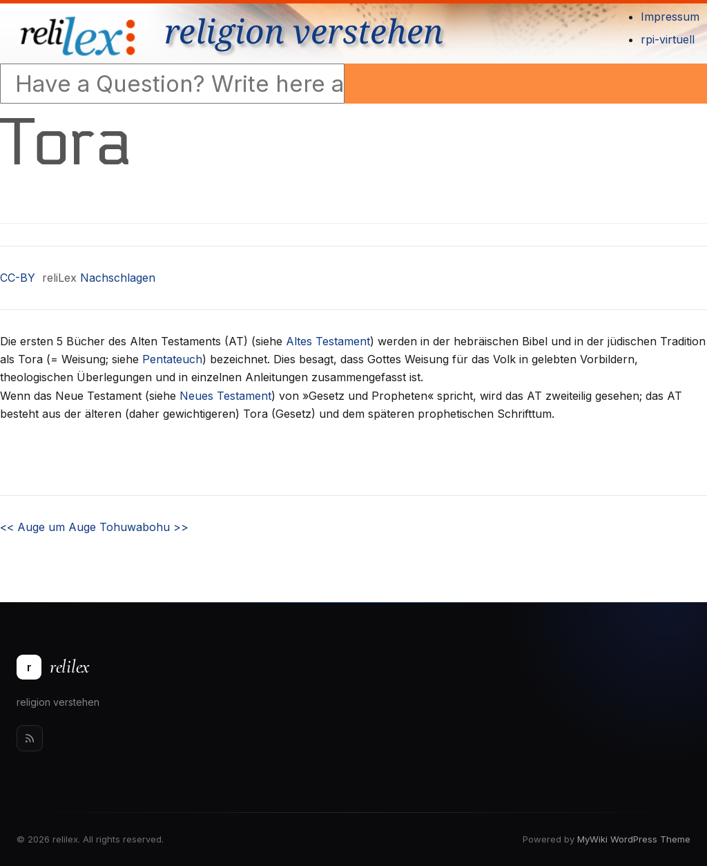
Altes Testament (328, 341)
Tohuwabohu (143, 527)
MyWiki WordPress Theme (633, 839)
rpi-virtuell (668, 39)
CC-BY (17, 278)
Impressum (670, 16)
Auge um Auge (48, 527)
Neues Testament (225, 396)
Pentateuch (172, 359)
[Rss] (30, 738)
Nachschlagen (117, 278)
